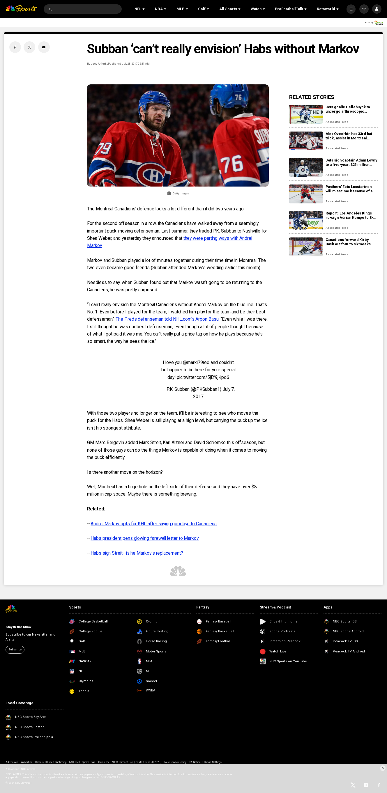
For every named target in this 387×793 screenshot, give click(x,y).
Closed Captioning (56, 762)
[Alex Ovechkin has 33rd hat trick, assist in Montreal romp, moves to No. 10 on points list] (306, 141)
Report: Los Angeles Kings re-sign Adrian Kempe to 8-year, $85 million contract (349, 215)
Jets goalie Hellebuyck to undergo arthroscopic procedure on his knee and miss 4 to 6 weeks (349, 109)
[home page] (21, 9)
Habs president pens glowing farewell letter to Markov (145, 538)
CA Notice (195, 762)
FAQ (71, 762)
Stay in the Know (18, 627)
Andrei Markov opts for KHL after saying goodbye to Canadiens (154, 523)
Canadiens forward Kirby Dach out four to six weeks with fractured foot (348, 241)
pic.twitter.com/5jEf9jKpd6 (203, 377)
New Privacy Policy (175, 762)
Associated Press (337, 121)
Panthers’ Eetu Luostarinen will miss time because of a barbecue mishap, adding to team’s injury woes (350, 188)
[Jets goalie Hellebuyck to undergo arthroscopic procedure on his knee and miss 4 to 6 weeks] (306, 114)
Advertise (26, 762)
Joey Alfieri (98, 63)
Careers (39, 762)
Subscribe (14, 649)
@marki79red (196, 362)
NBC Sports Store (86, 762)
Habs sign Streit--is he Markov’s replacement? (137, 553)
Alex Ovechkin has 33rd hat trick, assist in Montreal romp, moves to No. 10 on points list (349, 136)
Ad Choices (12, 762)
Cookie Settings (213, 762)
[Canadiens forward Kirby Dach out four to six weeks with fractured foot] (306, 246)
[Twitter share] (29, 47)
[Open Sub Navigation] (144, 9)
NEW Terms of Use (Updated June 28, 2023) (137, 762)
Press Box (103, 762)
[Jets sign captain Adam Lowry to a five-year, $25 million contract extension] (306, 167)
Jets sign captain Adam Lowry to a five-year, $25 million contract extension (351, 162)
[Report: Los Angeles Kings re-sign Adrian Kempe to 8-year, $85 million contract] (306, 220)
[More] (351, 9)
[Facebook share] (15, 47)
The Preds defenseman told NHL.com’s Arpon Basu (167, 319)
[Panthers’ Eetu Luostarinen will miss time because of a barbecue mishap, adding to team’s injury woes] (306, 193)
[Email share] (44, 47)
